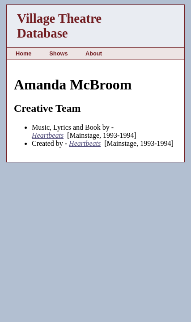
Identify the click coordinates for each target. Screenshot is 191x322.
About (93, 53)
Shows (58, 53)
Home (24, 53)
